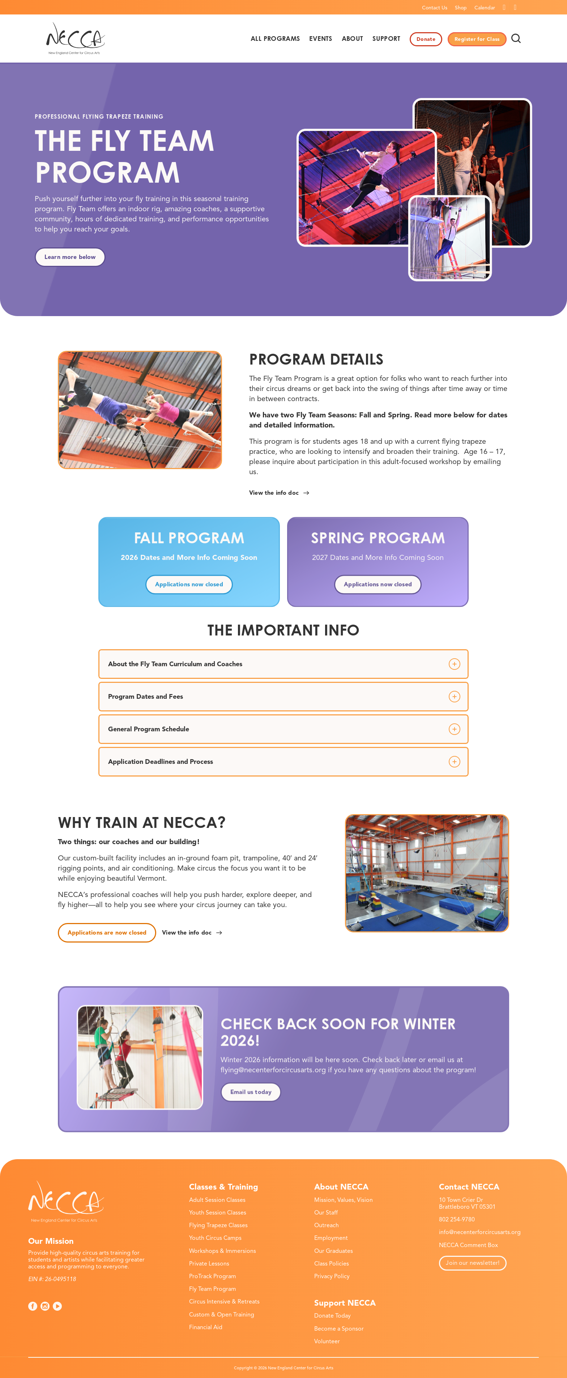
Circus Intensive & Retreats (224, 1301)
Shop (461, 8)
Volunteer (327, 1341)
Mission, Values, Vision (343, 1200)
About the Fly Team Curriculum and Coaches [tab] (284, 664)
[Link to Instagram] (515, 7)
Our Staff (326, 1212)
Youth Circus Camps (215, 1238)
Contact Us (434, 8)
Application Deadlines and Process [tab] (284, 761)
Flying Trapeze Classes (218, 1225)
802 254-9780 (457, 1219)
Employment (331, 1238)
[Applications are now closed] (107, 933)
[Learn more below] (70, 257)
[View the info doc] (278, 493)
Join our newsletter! (472, 1263)
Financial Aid (205, 1327)
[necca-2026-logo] (75, 38)
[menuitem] (434, 7)
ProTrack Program (212, 1276)
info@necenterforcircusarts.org (480, 1232)
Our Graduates (333, 1251)
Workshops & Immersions (222, 1251)
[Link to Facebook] (504, 7)
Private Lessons (209, 1263)
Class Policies (331, 1263)
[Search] (516, 38)
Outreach (326, 1225)
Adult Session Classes (217, 1200)
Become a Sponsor (339, 1328)
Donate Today (332, 1315)
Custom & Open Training (221, 1314)
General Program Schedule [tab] (284, 729)
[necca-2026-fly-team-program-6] (140, 410)
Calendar (484, 8)
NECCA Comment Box (468, 1245)
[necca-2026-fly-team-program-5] (427, 873)
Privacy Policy (332, 1276)
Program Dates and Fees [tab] (284, 696)
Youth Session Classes (217, 1212)
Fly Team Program (212, 1289)
